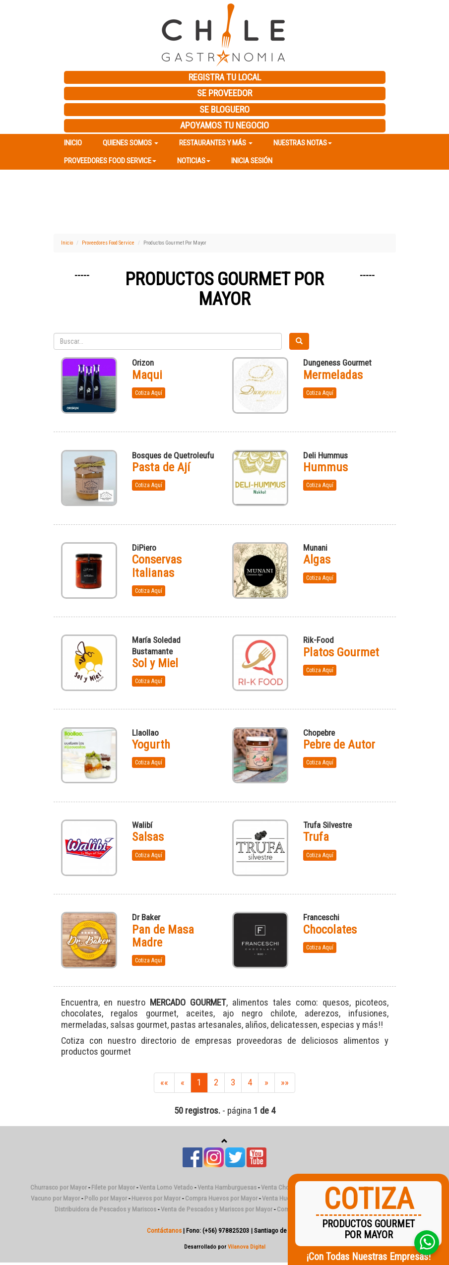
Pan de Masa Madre (163, 936)
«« (164, 1082)
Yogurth (151, 745)
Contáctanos (164, 1230)
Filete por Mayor (113, 1187)
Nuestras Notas (302, 142)
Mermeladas (333, 375)
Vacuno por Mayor (55, 1198)
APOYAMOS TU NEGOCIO (224, 125)
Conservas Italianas (157, 566)
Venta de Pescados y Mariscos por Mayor (216, 1209)
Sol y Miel (155, 663)
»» (285, 1082)
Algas (316, 560)
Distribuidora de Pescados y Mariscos (105, 1209)
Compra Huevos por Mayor (221, 1198)
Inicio (73, 142)
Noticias (193, 160)
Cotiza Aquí (148, 392)
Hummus (325, 467)
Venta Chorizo (280, 1187)
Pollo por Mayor (105, 1198)
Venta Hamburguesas (227, 1187)
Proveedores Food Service (110, 160)
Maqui (147, 375)
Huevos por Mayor (156, 1198)
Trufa (316, 837)
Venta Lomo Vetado (166, 1187)
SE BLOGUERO (224, 109)
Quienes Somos (130, 142)
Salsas (148, 837)
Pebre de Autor (339, 745)
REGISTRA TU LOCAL (225, 77)
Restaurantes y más (216, 142)
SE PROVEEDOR (224, 93)
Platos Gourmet (341, 652)
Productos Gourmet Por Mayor (224, 289)
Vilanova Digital (246, 1246)
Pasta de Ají (161, 467)
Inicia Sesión (251, 160)
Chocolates (330, 930)
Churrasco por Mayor (58, 1187)
